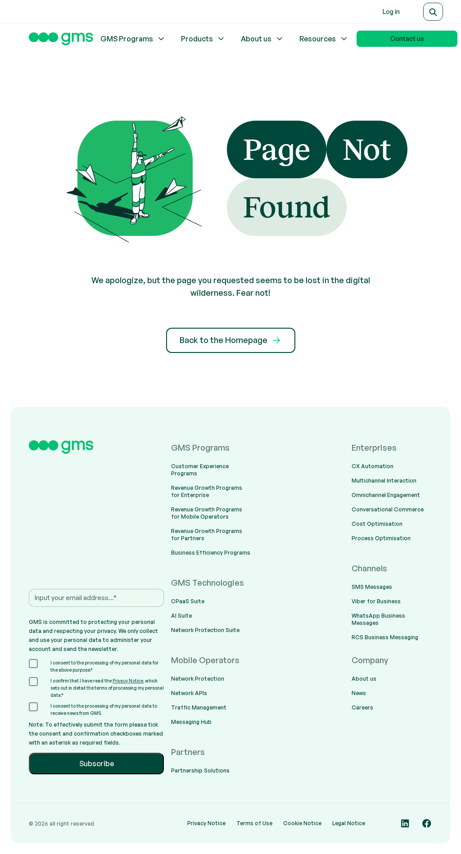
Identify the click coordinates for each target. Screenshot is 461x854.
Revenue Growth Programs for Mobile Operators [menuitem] (206, 513)
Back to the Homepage (231, 340)
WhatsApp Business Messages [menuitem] (378, 619)
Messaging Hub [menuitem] (191, 721)
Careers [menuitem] (362, 707)
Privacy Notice (128, 680)
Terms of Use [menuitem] (254, 823)
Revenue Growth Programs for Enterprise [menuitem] (206, 491)
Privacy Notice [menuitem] (206, 823)
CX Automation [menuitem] (372, 466)
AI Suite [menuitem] (181, 615)
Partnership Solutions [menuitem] (200, 770)
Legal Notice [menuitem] (348, 823)
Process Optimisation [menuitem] (381, 538)
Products (203, 38)
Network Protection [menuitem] (197, 678)
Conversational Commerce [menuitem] (388, 509)
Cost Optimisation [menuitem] (377, 523)
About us (262, 38)
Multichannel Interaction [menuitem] (384, 480)
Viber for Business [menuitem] (376, 601)
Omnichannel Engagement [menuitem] (386, 495)
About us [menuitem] (364, 678)
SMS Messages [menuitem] (372, 586)
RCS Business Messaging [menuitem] (385, 637)
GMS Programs (133, 38)
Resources (323, 38)
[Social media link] (405, 823)
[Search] (433, 12)
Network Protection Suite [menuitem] (205, 630)
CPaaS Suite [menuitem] (187, 601)
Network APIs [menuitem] (189, 693)
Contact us (407, 38)
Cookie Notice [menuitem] (302, 823)
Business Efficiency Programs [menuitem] (210, 552)
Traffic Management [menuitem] (198, 707)
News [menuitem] (359, 693)
